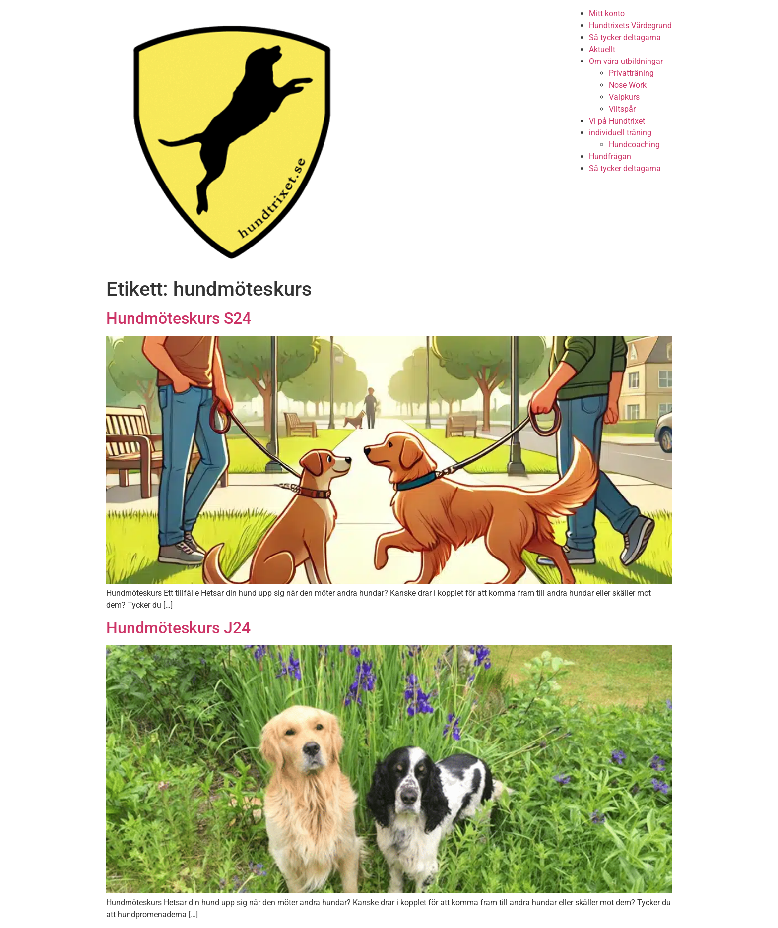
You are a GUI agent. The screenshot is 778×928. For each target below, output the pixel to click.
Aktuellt (602, 49)
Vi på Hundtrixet (617, 120)
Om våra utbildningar (626, 61)
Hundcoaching (634, 144)
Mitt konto (607, 13)
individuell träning (620, 132)
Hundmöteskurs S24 (178, 318)
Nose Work (628, 85)
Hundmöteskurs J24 (178, 628)
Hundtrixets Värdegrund (630, 25)
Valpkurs (624, 97)
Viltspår (622, 109)
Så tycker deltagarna (625, 37)
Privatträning (631, 73)
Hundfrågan (610, 156)
